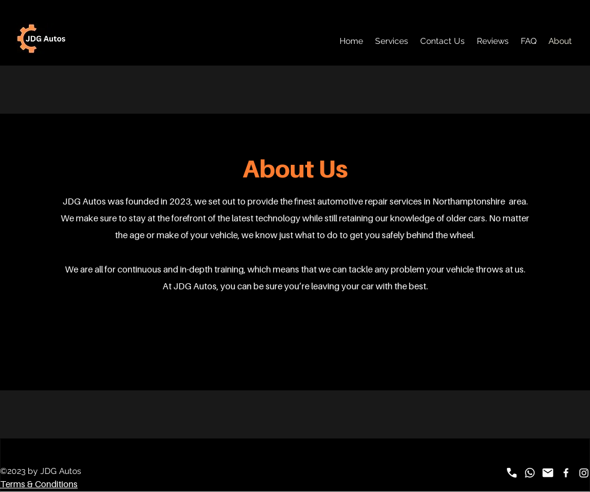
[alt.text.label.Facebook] (566, 473)
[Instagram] (584, 473)
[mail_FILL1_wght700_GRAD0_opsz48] (548, 473)
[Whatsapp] (530, 473)
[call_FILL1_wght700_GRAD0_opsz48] (512, 473)
